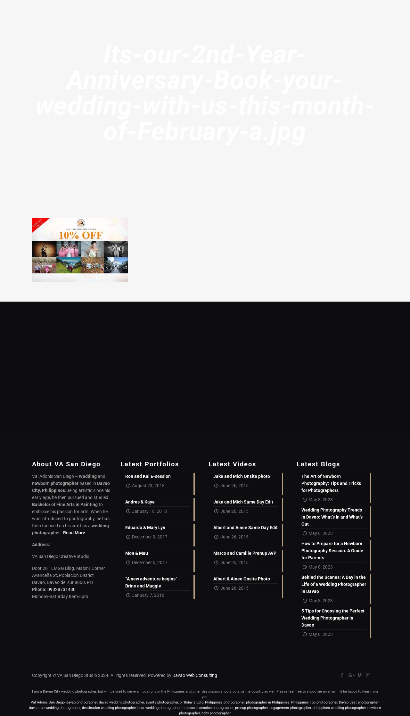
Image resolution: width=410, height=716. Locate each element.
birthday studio (191, 702)
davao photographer (81, 702)
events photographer (162, 702)
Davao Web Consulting (194, 675)
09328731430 (61, 589)
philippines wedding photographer (339, 708)
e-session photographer (215, 708)
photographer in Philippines (268, 702)
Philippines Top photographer (314, 702)
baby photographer (216, 713)
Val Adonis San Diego (48, 702)
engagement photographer (290, 708)
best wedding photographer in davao (166, 708)
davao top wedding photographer (54, 708)
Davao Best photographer (359, 702)
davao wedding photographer (121, 702)
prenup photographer (251, 708)
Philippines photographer (224, 702)
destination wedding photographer (109, 708)
